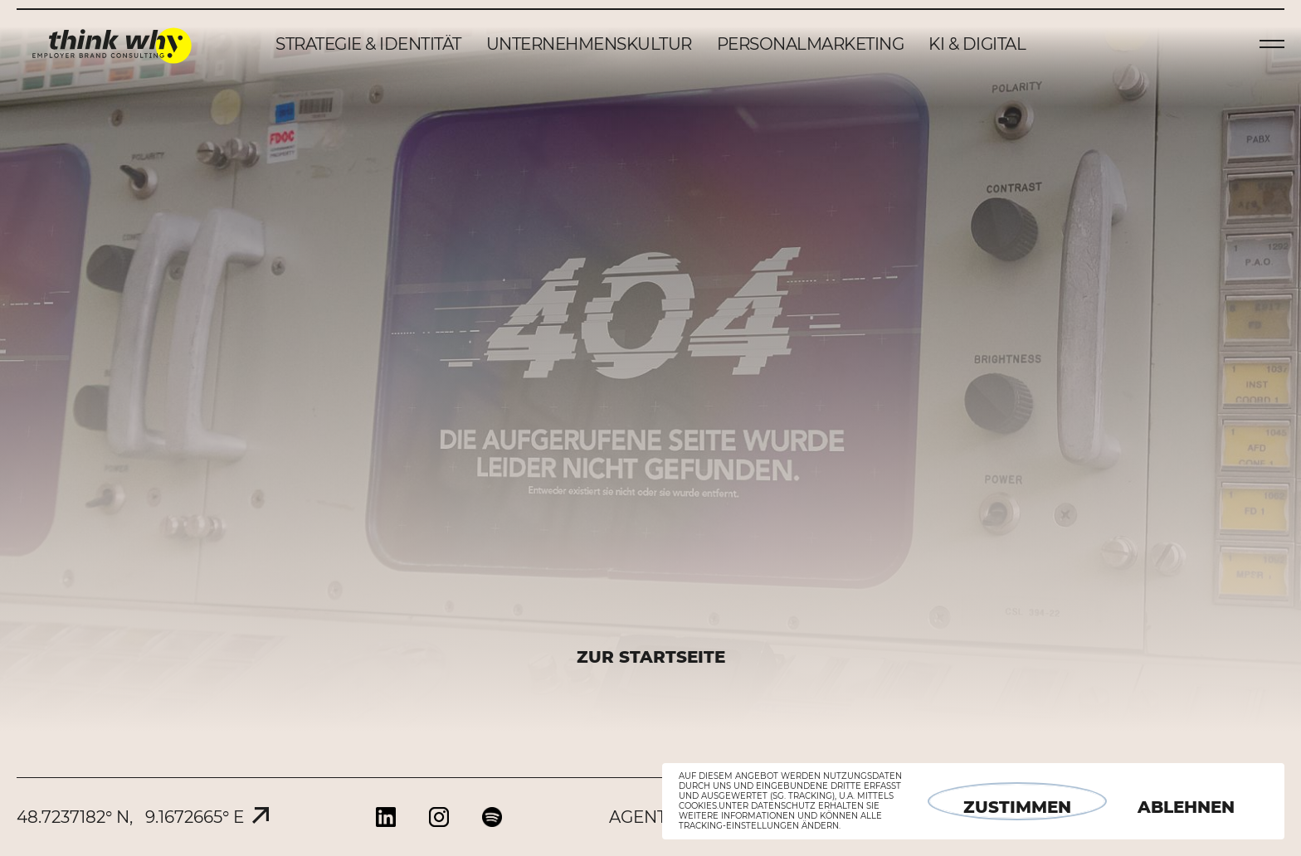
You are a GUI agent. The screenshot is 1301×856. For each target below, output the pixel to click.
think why (112, 44)
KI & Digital (977, 44)
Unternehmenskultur (589, 44)
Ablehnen (1186, 807)
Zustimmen (1017, 807)
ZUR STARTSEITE (651, 657)
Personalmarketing (810, 44)
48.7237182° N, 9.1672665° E (130, 817)
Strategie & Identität (368, 44)
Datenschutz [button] (783, 805)
